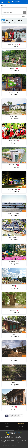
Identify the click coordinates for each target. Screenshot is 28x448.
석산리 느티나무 (14, 310)
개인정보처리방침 (21, 423)
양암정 (14, 382)
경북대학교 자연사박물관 (14, 213)
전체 (3, 20)
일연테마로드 (14, 68)
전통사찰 (20, 20)
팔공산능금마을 (14, 116)
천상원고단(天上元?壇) (14, 44)
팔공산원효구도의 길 (14, 92)
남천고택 (14, 407)
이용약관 (7, 426)
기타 (15, 22)
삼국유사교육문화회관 (14, 189)
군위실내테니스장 (14, 165)
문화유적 (14, 20)
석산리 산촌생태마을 (14, 140)
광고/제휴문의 (21, 429)
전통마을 (10, 22)
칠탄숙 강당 (14, 358)
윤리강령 (21, 426)
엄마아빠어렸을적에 (14, 261)
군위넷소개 (7, 423)
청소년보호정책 (7, 429)
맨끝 (21, 416)
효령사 (14, 334)
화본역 (14, 286)
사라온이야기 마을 (14, 237)
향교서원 (4, 22)
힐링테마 (8, 20)
